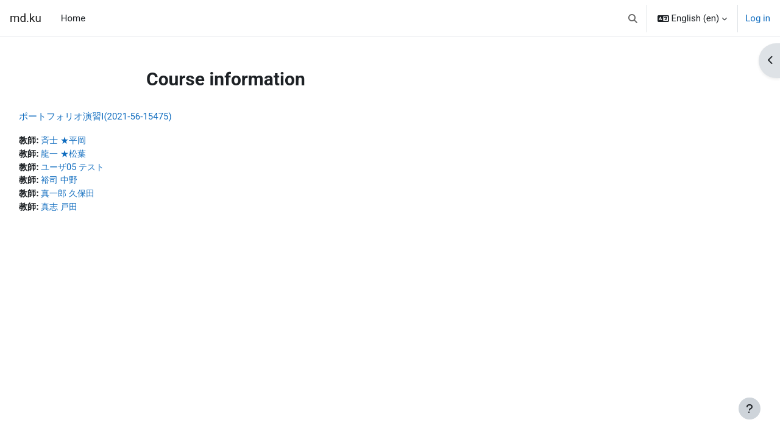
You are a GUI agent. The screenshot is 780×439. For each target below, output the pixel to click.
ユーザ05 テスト (103, 168)
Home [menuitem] (73, 18)
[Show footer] (749, 408)
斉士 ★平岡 (93, 140)
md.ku (25, 18)
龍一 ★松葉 (93, 154)
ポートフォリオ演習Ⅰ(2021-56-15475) (122, 116)
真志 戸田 (88, 209)
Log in (757, 18)
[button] (633, 18)
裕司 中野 (88, 182)
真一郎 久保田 (98, 195)
